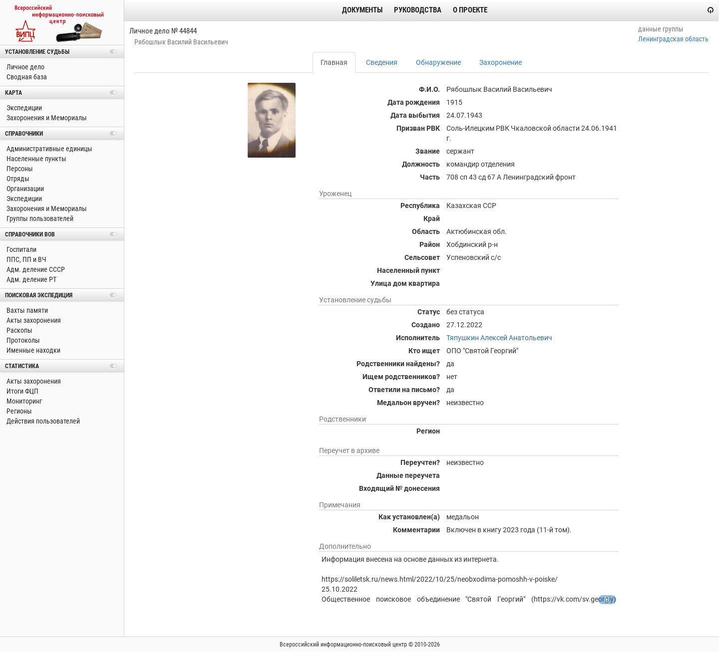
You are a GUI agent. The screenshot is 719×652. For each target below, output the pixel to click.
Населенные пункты (35, 159)
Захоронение (500, 62)
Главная (334, 62)
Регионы (18, 411)
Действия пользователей (42, 421)
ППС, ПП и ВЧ (25, 259)
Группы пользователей (39, 218)
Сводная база (26, 77)
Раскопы (18, 330)
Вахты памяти (26, 310)
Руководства (417, 9)
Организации (24, 189)
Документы (362, 9)
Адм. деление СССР (35, 269)
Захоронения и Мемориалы (46, 118)
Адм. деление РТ (30, 279)
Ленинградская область (673, 39)
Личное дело (24, 67)
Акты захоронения (33, 320)
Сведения (381, 62)
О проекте (470, 9)
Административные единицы (48, 149)
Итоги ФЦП (21, 391)
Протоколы (22, 340)
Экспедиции (23, 108)
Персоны (19, 169)
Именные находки (32, 350)
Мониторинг (23, 401)
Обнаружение (438, 62)
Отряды (17, 179)
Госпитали (20, 249)
